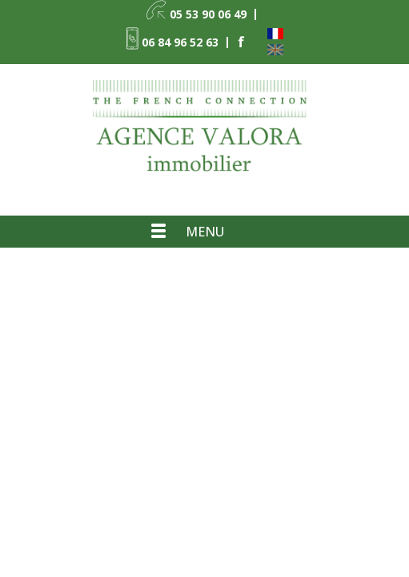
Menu (205, 231)
